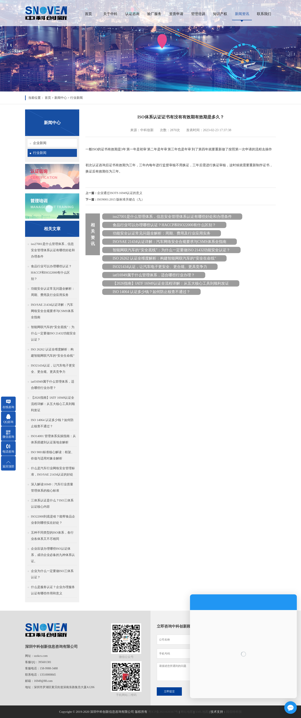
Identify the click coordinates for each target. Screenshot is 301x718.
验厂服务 (154, 14)
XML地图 (201, 711)
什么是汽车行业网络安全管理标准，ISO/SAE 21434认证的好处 (53, 471)
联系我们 (264, 14)
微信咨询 (8, 436)
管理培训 (198, 14)
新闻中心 (60, 97)
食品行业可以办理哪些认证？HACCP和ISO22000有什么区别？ (51, 272)
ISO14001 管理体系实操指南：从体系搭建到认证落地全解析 (53, 439)
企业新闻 (39, 143)
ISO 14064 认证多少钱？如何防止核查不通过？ (52, 423)
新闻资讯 (242, 14)
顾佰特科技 (234, 711)
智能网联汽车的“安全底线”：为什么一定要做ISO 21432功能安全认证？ (53, 333)
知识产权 (220, 14)
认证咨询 (132, 14)
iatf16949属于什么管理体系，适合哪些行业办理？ (52, 384)
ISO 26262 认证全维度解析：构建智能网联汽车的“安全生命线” (52, 352)
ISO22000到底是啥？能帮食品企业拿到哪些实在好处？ (53, 519)
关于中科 (110, 14)
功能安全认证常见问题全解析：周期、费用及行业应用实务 (53, 292)
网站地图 (186, 711)
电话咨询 (8, 451)
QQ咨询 (8, 422)
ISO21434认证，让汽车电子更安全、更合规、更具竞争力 (53, 368)
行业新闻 (76, 97)
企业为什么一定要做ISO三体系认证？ (52, 574)
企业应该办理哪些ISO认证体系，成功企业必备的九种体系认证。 (53, 555)
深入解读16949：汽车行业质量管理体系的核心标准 (52, 487)
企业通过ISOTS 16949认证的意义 (119, 193)
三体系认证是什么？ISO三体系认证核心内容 (52, 503)
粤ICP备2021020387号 (163, 711)
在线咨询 (8, 407)
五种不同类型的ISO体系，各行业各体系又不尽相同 (52, 535)
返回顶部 (8, 466)
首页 (88, 14)
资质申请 (176, 14)
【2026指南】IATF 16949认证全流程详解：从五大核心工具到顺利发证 (53, 404)
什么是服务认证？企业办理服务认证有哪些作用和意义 (53, 590)
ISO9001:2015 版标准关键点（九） (120, 199)
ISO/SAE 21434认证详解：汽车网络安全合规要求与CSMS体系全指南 (52, 311)
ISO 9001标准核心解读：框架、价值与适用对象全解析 (52, 455)
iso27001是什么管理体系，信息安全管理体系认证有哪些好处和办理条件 (53, 250)
